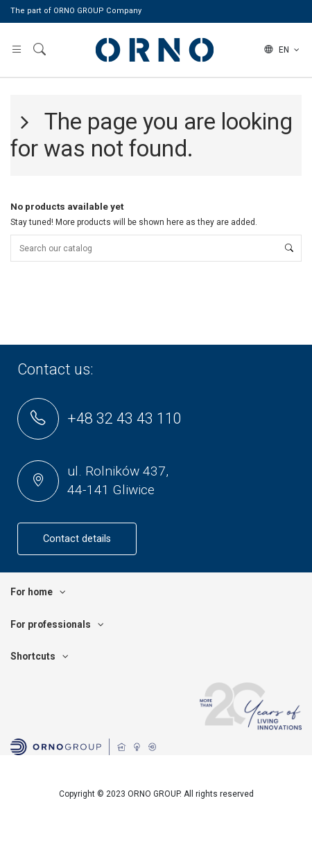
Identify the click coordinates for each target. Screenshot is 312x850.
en (283, 50)
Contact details (77, 539)
